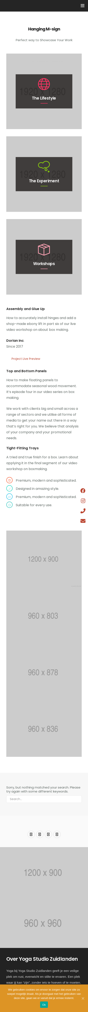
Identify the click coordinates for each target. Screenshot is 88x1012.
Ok (44, 1004)
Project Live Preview (26, 359)
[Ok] (83, 998)
